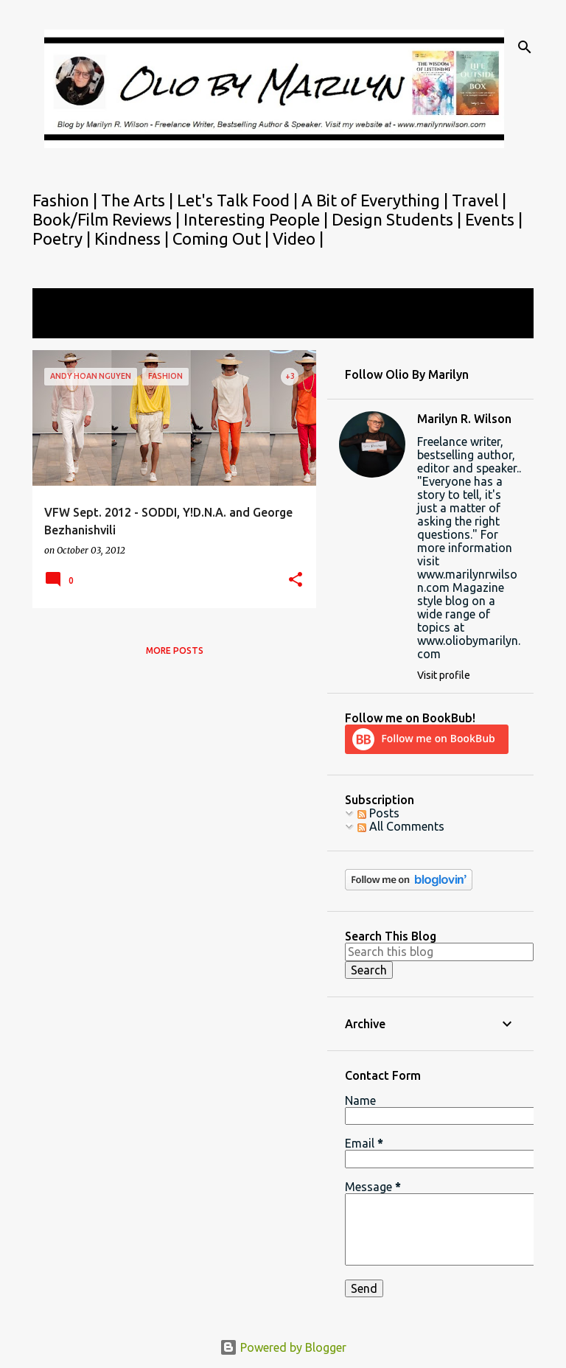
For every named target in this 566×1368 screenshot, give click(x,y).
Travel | (479, 200)
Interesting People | (258, 219)
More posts (174, 650)
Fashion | (66, 200)
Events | (494, 219)
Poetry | (63, 238)
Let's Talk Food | (239, 200)
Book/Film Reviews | (108, 219)
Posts (378, 813)
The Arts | (139, 200)
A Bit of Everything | (376, 200)
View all (63, 324)
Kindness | (133, 238)
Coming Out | (222, 238)
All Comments (400, 826)
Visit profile (443, 675)
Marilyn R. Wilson (464, 418)
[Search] (525, 47)
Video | (298, 238)
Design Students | (398, 219)
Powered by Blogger (283, 1347)
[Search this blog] (439, 951)
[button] (295, 580)
